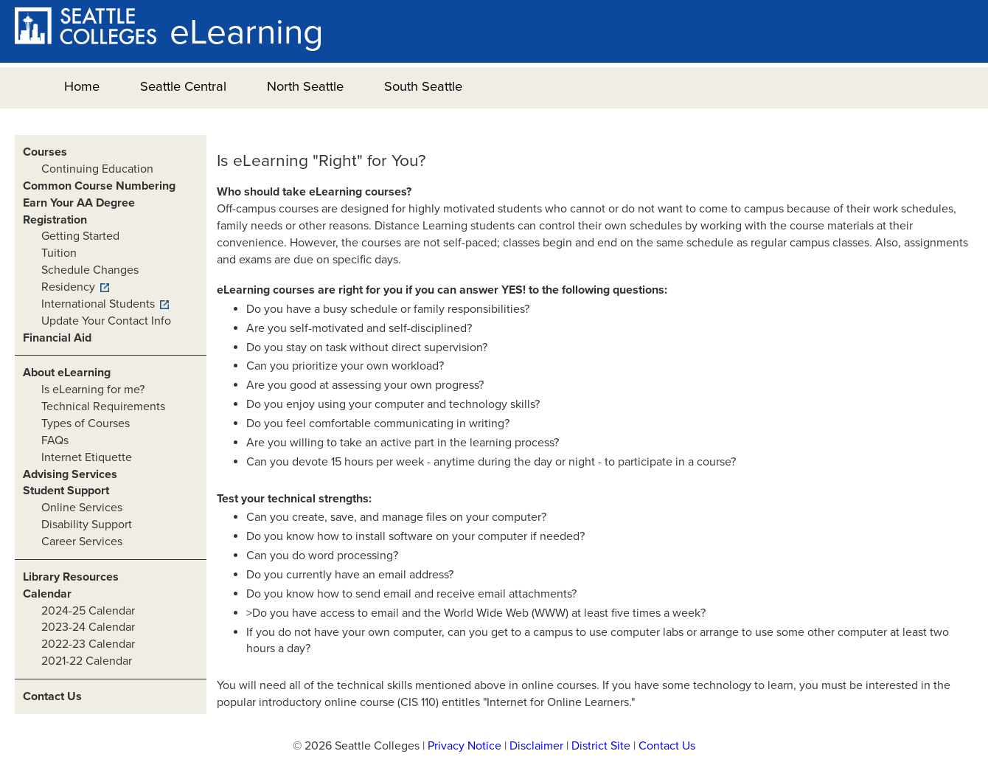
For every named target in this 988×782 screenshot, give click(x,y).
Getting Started (80, 236)
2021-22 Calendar (86, 661)
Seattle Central (183, 86)
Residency (68, 287)
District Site (600, 745)
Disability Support (86, 524)
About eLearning (67, 372)
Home (82, 86)
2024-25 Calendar (88, 610)
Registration (55, 219)
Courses (45, 152)
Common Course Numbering (99, 186)
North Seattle (305, 86)
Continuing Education (97, 169)
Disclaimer (536, 745)
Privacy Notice (464, 745)
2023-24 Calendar (88, 627)
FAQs (55, 440)
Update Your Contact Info (106, 321)
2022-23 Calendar (88, 644)
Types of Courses (85, 423)
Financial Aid (57, 338)
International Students (98, 304)
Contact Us (52, 696)
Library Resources (71, 577)
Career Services (81, 541)
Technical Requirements (103, 406)
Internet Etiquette (86, 457)
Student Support (66, 490)
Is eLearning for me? (93, 389)
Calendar (47, 593)
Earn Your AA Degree (79, 203)
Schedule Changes (90, 270)
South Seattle (423, 86)
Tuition (59, 253)
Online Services (81, 507)
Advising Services (70, 474)
